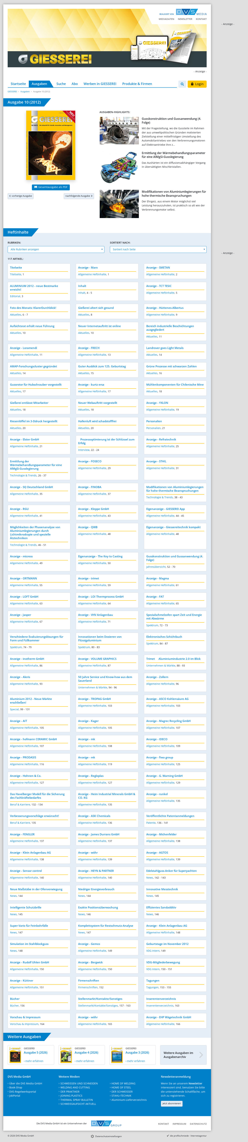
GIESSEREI (12, 91)
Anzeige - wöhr (88, 852)
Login (197, 84)
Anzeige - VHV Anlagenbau (95, 615)
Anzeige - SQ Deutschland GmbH (31, 487)
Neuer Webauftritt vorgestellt (97, 403)
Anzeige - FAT (155, 596)
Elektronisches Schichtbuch (164, 636)
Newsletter (185, 19)
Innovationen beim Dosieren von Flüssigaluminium (100, 638)
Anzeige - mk (86, 739)
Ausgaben (39, 83)
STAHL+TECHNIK (121, 1095)
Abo (75, 83)
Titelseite (16, 267)
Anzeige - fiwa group (159, 757)
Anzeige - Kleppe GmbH (93, 509)
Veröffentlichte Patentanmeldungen (170, 816)
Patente (151, 822)
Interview (83, 450)
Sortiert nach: (120, 242)
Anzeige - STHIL (156, 461)
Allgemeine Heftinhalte (92, 274)
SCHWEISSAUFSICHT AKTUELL (78, 1104)
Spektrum (152, 625)
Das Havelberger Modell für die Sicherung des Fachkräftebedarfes (37, 795)
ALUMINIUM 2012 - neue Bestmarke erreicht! (34, 287)
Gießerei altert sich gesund (96, 308)
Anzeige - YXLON (157, 403)
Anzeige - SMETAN (158, 267)
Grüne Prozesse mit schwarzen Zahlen (171, 366)
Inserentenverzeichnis (161, 999)
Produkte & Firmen (137, 83)
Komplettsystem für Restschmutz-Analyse (105, 925)
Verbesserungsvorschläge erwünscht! (34, 816)
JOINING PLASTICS (71, 1095)
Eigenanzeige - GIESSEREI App (165, 509)
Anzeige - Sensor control (26, 871)
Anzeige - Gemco (89, 944)
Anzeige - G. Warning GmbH (164, 776)
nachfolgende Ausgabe (78, 195)
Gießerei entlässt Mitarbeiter (29, 403)
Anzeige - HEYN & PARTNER (96, 871)
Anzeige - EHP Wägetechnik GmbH (168, 1017)
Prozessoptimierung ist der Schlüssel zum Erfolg (106, 441)
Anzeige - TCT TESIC (159, 286)
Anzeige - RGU (19, 509)
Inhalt (82, 286)
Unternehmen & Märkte (160, 665)
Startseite (18, 83)
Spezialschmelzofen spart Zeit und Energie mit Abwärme (174, 616)
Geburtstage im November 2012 (167, 944)
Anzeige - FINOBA (89, 487)
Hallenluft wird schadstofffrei (97, 421)
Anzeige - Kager (88, 721)
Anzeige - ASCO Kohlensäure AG (167, 699)
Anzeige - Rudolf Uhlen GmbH (29, 962)
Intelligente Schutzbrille (25, 907)
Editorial (15, 296)
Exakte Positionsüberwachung (98, 907)
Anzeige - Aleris (20, 677)
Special (14, 709)
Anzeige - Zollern (157, 677)
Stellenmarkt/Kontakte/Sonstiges (100, 999)
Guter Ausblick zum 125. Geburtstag (102, 366)
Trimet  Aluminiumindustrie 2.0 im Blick (173, 659)
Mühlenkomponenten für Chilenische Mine (175, 384)
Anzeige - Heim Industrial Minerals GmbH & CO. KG (106, 795)
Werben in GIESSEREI (100, 83)
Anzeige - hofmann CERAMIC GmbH (33, 739)
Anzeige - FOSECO (89, 461)
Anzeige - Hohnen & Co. (25, 776)
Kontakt (201, 19)
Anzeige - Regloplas (91, 776)
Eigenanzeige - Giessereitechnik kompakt (173, 527)
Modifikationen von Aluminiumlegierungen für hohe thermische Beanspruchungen (174, 193)
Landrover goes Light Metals (164, 348)
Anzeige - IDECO (156, 739)
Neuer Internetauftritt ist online (99, 326)
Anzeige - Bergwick (90, 962)
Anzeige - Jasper (20, 615)
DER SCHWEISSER (122, 1091)
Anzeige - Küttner (21, 980)
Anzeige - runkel (157, 794)
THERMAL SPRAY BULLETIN (76, 1100)
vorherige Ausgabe (20, 195)
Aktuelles (15, 314)
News (149, 877)
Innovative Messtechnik (162, 889)
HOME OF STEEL (121, 1087)
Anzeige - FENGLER (22, 834)
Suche (61, 83)
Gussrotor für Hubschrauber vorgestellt (36, 384)
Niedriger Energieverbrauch (96, 889)
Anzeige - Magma (157, 578)
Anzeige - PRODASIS (23, 757)
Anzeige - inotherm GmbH (27, 659)
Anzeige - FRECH (88, 348)
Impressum (179, 1123)
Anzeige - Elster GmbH (24, 439)
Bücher (14, 999)
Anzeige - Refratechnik (161, 439)
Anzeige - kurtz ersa (91, 384)
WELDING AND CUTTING (75, 1087)
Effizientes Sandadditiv (161, 907)
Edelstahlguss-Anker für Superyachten (171, 871)
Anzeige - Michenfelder (161, 834)
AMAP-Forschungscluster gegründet (33, 366)
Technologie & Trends (23, 475)
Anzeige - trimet (88, 578)
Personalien (154, 421)
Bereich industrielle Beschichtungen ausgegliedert (170, 327)
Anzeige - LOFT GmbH (24, 596)
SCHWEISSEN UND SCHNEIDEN (79, 1083)
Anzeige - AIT (18, 721)
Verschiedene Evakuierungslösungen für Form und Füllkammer (36, 638)
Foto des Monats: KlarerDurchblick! (33, 308)
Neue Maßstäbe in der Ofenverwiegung (36, 889)
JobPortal (14, 1095)
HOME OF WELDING (123, 1083)
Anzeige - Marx (88, 267)
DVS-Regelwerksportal (22, 1091)
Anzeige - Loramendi (23, 348)
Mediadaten (166, 19)
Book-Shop (15, 1087)
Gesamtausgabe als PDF (50, 187)
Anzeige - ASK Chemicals (94, 816)
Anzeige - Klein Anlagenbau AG (30, 852)
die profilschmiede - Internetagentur (188, 1135)
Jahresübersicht (156, 566)
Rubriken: (14, 242)
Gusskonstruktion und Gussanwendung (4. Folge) (171, 121)
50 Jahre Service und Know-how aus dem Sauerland (105, 678)
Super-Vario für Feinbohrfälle (29, 925)
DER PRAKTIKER (69, 1091)
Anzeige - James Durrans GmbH (98, 834)
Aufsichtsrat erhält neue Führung (32, 326)
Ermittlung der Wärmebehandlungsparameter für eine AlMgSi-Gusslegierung (173, 155)
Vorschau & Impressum (25, 1017)
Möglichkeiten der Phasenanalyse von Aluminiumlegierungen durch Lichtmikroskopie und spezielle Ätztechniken (35, 532)
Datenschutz (198, 1123)
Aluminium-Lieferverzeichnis (129, 1100)
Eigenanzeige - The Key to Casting (100, 556)
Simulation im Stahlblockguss (29, 944)
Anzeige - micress (21, 556)
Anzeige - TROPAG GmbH (94, 699)
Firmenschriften (88, 980)
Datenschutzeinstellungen (108, 1136)
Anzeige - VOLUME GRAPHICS (97, 659)
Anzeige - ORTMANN (23, 578)
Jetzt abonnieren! (172, 1103)
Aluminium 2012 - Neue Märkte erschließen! (31, 700)
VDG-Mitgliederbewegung (163, 962)
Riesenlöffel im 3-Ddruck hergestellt (33, 421)
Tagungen (152, 980)
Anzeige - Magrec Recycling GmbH (168, 721)
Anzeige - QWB (87, 527)
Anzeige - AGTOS (157, 852)
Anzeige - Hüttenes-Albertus (164, 308)
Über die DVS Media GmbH (25, 1083)
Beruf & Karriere (20, 804)
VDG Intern (153, 950)
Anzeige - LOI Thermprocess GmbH (101, 596)
